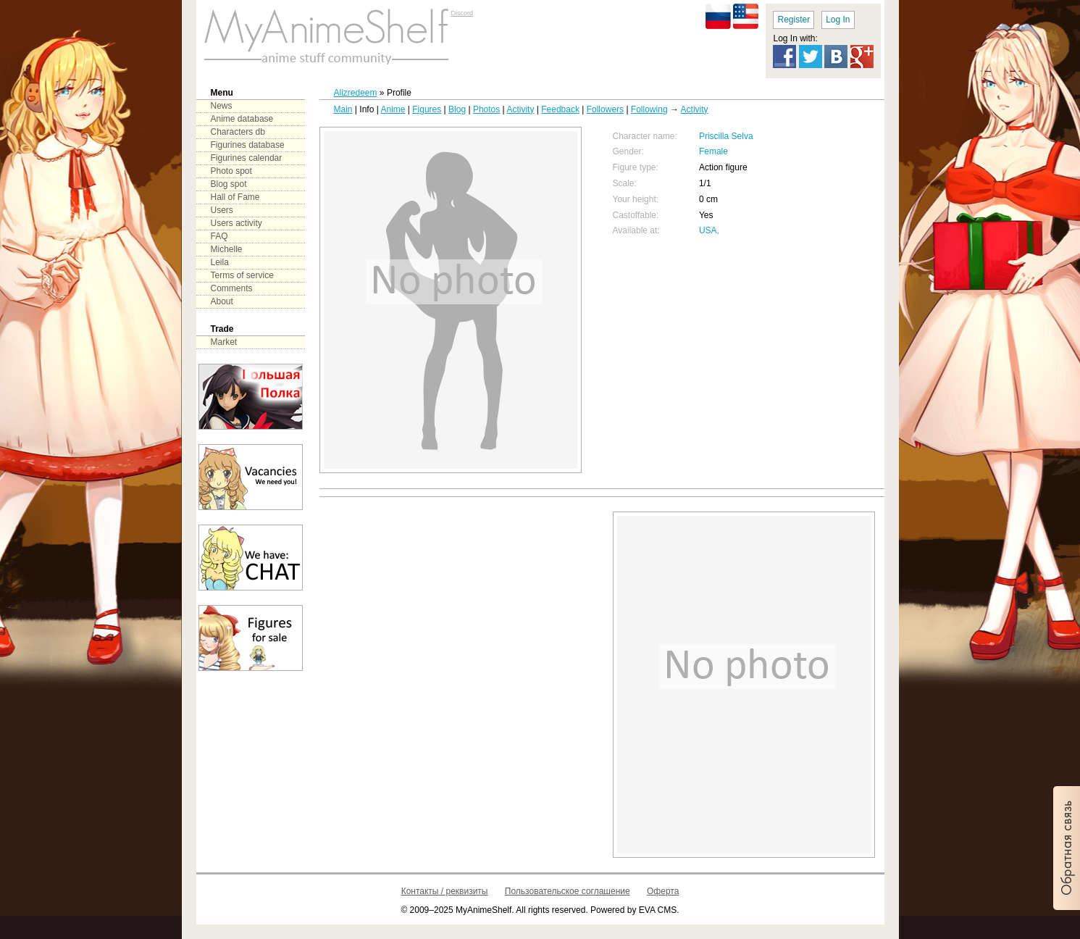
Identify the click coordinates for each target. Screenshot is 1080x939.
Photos (486, 109)
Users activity (236, 223)
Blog (457, 109)
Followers (605, 109)
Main (343, 109)
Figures (426, 109)
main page (326, 36)
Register (793, 19)
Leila (220, 262)
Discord (462, 13)
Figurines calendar (246, 158)
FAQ (219, 236)
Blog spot (229, 184)
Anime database (242, 119)
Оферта (663, 891)
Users (222, 210)
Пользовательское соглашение (567, 891)
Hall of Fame (235, 197)
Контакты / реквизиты (444, 891)
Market (224, 342)
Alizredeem (355, 93)
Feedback (560, 109)
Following (649, 109)
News (222, 106)
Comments (232, 288)
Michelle (227, 249)
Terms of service (242, 275)
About (222, 301)
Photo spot (231, 171)
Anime (392, 109)
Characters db (238, 132)
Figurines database (248, 145)
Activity (520, 109)
